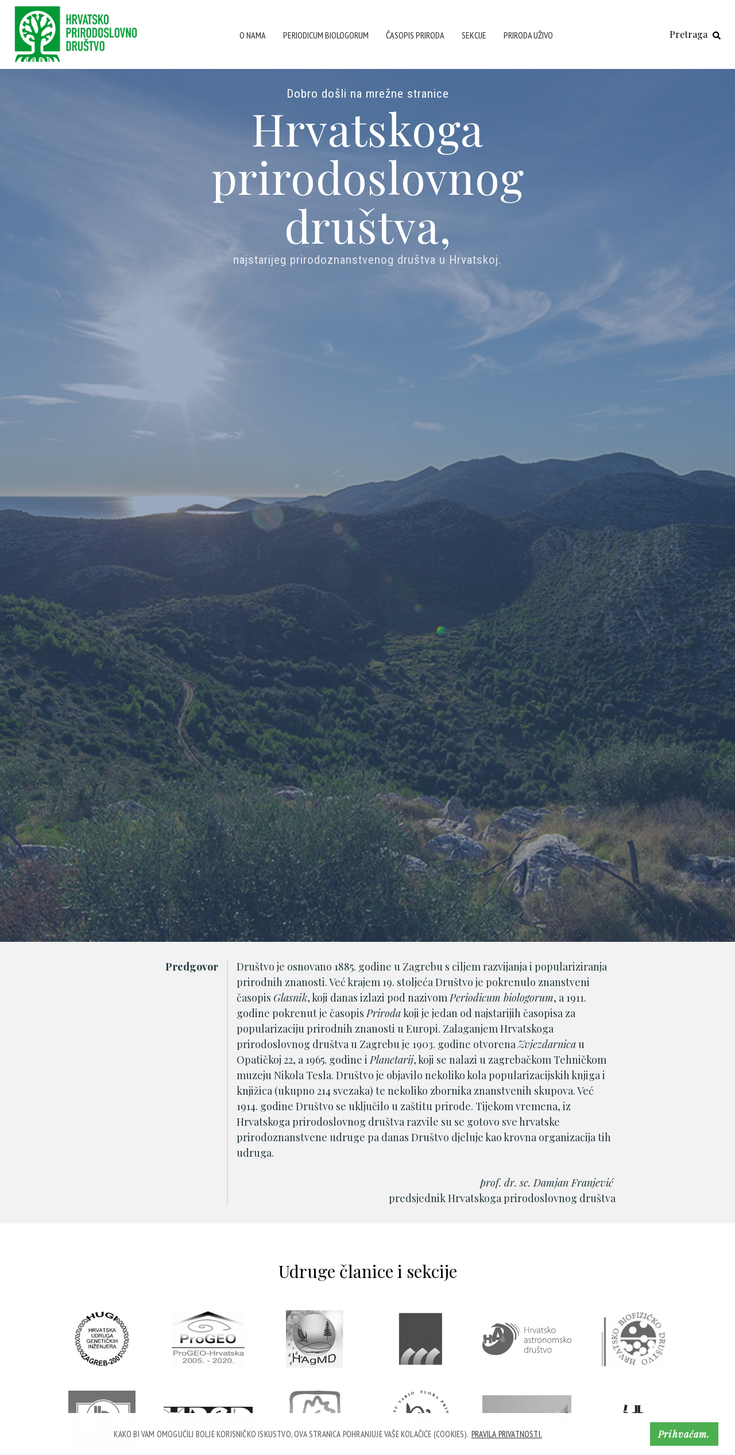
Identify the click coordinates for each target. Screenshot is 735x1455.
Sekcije (474, 35)
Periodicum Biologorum (326, 35)
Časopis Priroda (415, 35)
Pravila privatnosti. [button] (506, 1434)
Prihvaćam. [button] (684, 1434)
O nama (252, 35)
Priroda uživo (528, 35)
